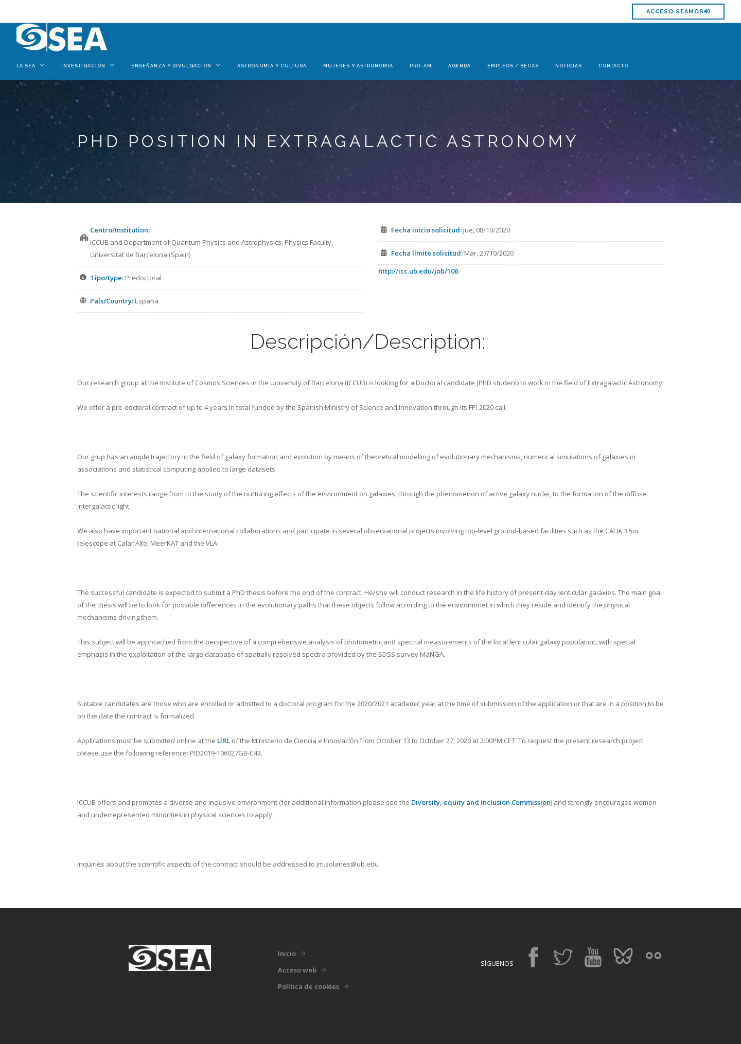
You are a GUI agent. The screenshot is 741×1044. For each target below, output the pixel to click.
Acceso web (297, 970)
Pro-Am (421, 65)
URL (223, 740)
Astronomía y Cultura (272, 65)
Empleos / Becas (513, 65)
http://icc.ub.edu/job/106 (418, 271)
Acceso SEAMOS (678, 11)
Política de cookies (308, 986)
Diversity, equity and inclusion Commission (481, 802)
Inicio (287, 953)
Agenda (459, 65)
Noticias (568, 65)
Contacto (613, 65)
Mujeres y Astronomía (358, 65)
